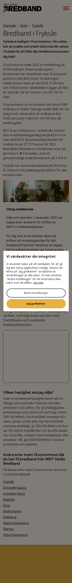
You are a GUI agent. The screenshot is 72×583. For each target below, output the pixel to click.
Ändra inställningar (36, 293)
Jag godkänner (36, 303)
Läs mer (38, 282)
